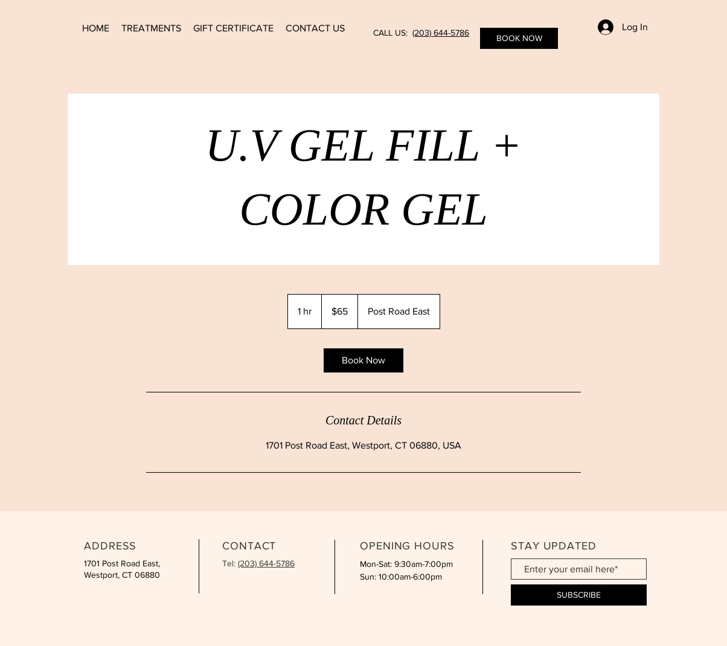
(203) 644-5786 (440, 32)
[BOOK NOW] (519, 38)
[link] (363, 360)
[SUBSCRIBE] (579, 595)
